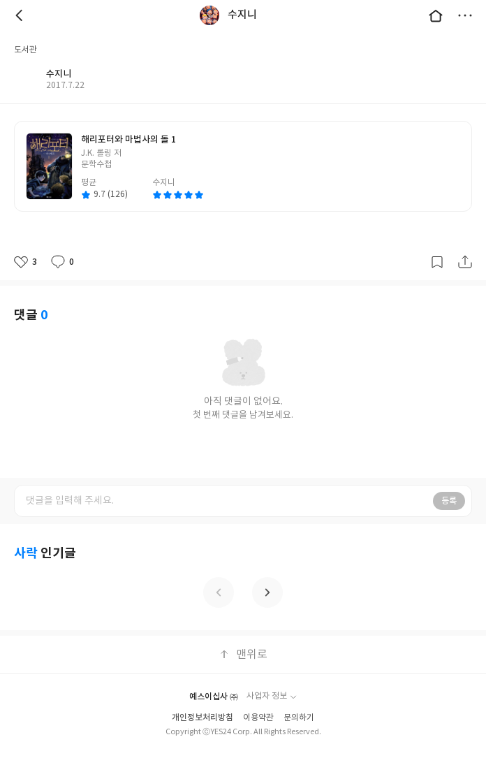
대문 (436, 15)
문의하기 (299, 717)
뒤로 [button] (21, 15)
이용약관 (258, 717)
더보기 (465, 15)
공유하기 (465, 262)
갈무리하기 (437, 262)
